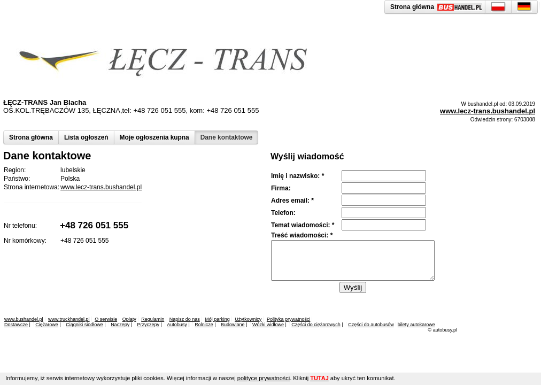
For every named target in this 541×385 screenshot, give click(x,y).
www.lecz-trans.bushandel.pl (487, 111)
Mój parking (217, 319)
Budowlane (233, 324)
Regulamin (152, 319)
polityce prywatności (263, 378)
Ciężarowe (46, 324)
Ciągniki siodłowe (84, 324)
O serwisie (106, 319)
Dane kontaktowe (226, 137)
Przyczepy (148, 324)
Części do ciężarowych (316, 324)
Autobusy (177, 324)
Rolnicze (204, 324)
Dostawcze (16, 324)
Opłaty (129, 319)
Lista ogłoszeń (86, 137)
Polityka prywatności (289, 319)
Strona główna (31, 137)
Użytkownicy (248, 319)
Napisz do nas (184, 319)
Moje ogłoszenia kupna (154, 137)
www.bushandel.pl (23, 319)
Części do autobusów (371, 324)
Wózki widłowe (268, 324)
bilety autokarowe (416, 324)
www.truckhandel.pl (69, 319)
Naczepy (120, 324)
